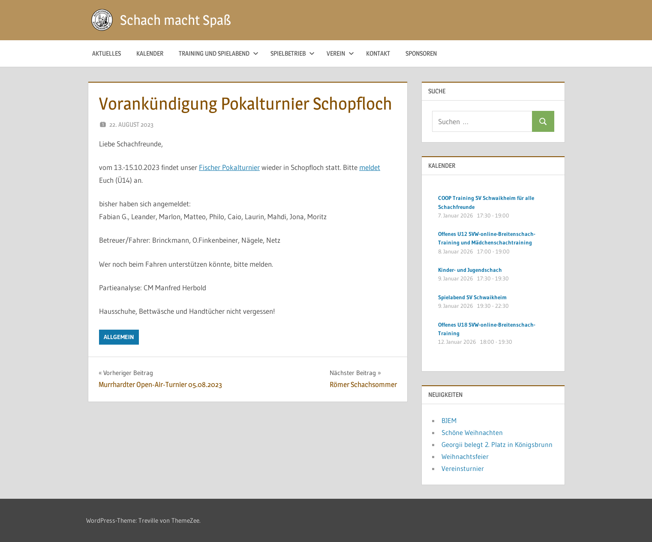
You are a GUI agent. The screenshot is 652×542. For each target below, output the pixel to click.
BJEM (449, 420)
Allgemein (119, 337)
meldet (369, 167)
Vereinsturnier (463, 468)
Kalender (149, 53)
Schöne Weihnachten (472, 432)
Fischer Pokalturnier (229, 167)
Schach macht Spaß (175, 20)
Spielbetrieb (292, 53)
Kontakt (378, 53)
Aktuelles (106, 53)
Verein (340, 53)
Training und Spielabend (218, 53)
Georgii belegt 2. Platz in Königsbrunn (497, 444)
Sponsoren (421, 53)
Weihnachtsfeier (465, 456)
